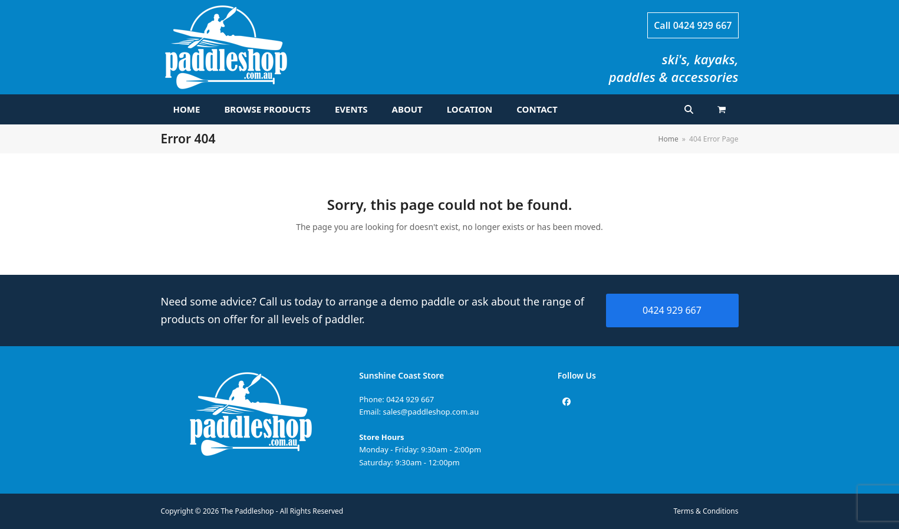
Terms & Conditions (706, 511)
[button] (721, 109)
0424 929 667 (702, 25)
